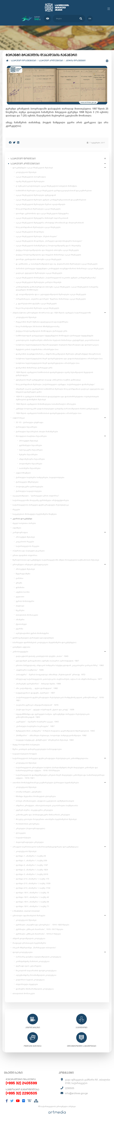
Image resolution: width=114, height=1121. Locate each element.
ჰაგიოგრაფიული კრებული (30, 842)
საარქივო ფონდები (23, 158)
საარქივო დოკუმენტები (23, 60)
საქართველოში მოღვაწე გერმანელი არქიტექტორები (41, 500)
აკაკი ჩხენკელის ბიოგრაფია (31, 177)
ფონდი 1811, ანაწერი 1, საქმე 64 (32, 902)
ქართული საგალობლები (29, 491)
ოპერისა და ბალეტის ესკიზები (29, 551)
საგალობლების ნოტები (25, 754)
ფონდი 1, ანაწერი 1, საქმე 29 (31, 856)
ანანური (20, 619)
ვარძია (19, 578)
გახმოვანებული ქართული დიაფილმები (33, 638)
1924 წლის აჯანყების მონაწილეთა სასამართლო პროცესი (46, 404)
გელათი (20, 596)
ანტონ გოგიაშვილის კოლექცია (29, 938)
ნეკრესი (20, 610)
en (90, 18)
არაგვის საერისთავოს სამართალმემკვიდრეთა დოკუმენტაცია (45, 847)
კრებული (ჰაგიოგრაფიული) (30, 828)
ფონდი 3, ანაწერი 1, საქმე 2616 (32, 874)
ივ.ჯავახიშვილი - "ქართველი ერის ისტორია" (36, 496)
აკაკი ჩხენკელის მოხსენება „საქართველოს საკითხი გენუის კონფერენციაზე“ (56, 278)
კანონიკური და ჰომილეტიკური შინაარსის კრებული (43, 815)
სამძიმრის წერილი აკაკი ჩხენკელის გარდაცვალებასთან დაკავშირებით (54, 190)
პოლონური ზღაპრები (30, 464)
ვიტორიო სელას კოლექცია (30, 980)
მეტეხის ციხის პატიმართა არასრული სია (37, 349)
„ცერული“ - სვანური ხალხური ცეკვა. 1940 (37, 722)
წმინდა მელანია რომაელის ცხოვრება (36, 796)
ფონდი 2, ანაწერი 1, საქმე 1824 (32, 870)
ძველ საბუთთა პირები (24, 523)
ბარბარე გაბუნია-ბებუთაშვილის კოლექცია (38, 957)
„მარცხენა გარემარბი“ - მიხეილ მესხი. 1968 (38, 684)
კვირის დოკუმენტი (76, 60)
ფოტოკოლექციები (23, 952)
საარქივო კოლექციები (51, 60)
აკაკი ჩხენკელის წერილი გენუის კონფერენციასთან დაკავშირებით (51, 200)
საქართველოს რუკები (27, 546)
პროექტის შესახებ (28, 441)
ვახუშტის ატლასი (21, 647)
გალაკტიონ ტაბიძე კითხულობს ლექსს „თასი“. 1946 (42, 656)
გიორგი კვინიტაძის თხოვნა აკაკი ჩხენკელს (38, 259)
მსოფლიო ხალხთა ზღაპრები (31, 436)
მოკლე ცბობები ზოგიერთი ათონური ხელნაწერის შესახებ (46, 819)
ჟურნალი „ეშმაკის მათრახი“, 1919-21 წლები (38, 934)
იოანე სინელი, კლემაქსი (29, 792)
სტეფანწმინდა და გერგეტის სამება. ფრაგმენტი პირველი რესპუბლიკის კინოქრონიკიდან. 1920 (53, 715)
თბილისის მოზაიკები (27, 615)
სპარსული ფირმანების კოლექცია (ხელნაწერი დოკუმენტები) (44, 642)
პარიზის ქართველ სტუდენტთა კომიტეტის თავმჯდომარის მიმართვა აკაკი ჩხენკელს (60, 268)
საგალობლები (23, 837)
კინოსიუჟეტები (20, 651)
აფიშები (17, 528)
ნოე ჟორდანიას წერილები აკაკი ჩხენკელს (38, 209)
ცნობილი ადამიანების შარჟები (29, 915)
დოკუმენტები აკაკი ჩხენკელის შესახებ (33, 168)
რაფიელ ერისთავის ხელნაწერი (29, 943)
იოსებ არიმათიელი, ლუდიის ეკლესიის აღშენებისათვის (45, 801)
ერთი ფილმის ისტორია (25, 555)
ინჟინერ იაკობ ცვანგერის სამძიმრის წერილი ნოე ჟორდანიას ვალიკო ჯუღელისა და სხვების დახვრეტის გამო (60, 390)
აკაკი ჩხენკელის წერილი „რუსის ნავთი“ (36, 236)
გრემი (19, 583)
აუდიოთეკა (19, 418)
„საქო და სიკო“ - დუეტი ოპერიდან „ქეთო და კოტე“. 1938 (45, 709)
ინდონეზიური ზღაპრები (32, 459)
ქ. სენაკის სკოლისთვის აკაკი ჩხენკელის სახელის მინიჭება (46, 186)
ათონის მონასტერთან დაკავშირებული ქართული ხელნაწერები (46, 782)
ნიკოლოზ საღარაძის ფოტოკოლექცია (36, 970)
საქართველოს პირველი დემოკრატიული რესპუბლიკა (41, 505)
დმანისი (20, 587)
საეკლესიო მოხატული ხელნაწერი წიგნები (35, 514)
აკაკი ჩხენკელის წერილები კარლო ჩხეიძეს (38, 282)
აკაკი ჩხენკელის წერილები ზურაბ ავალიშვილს (40, 204)
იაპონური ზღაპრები (30, 468)
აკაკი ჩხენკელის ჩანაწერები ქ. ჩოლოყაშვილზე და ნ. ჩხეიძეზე (48, 245)
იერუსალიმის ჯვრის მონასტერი (32, 633)
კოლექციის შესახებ (26, 172)
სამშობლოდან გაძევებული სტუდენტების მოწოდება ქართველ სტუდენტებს (54, 335)
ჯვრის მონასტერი (25, 601)
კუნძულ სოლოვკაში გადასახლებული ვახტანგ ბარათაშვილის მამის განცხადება (57, 409)
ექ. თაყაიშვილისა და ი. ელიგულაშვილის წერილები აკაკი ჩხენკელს (51, 294)
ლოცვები (21, 833)
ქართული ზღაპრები (26, 427)
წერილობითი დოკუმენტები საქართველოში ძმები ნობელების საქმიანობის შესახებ (56, 560)
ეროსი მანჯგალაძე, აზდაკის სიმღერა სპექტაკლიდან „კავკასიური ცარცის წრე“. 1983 (60, 665)
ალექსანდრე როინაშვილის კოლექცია (36, 975)
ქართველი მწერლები (27, 482)
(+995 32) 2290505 (21, 1093)
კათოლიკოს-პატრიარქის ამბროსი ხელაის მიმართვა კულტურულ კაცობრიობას (57, 340)
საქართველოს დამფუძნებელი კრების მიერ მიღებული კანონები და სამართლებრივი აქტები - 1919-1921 (60, 776)
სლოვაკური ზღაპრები (31, 450)
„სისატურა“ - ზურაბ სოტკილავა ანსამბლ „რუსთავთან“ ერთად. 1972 (50, 674)
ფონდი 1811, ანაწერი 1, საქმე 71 (32, 906)
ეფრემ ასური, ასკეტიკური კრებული (34, 810)
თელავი (20, 606)
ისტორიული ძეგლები (27, 984)
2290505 (69, 1088)
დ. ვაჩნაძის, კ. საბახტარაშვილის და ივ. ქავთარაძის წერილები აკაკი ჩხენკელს (57, 264)
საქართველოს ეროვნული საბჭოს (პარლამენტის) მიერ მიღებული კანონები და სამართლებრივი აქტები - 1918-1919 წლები (57, 769)
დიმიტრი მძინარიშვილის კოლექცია (35, 989)
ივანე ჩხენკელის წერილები (30, 181)
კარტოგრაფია (20, 532)
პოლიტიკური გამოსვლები (29, 486)
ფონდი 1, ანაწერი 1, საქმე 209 (31, 860)
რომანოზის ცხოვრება (27, 824)
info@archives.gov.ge (76, 1093)
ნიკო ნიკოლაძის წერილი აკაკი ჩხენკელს (37, 308)
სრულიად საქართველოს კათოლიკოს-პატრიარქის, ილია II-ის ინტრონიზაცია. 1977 (59, 679)
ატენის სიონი (23, 592)
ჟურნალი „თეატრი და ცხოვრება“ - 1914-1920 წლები (42, 925)
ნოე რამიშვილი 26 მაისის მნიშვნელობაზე (37, 326)
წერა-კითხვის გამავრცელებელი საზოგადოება (37, 749)
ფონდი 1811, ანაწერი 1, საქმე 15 (32, 892)
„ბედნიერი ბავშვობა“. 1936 (29, 670)
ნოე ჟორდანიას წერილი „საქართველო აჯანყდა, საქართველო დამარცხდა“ (55, 384)
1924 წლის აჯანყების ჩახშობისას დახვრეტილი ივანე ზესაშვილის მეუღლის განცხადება (54, 373)
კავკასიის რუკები (25, 541)
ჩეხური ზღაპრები (28, 454)
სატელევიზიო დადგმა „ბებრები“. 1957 (35, 693)
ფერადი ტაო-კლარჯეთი (28, 966)
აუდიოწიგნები (23, 473)
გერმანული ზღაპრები (30, 445)
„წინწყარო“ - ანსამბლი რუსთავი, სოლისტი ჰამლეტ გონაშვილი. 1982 (51, 735)
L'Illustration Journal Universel (26, 911)
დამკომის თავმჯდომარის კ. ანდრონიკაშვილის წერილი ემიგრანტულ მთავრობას (58, 354)
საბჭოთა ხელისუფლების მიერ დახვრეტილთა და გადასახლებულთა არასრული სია (59, 358)
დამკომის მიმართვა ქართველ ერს (34, 368)
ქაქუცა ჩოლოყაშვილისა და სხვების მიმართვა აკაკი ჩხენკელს (48, 255)
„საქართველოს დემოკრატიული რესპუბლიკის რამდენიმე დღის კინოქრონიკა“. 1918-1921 (60, 699)
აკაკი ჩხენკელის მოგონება (30, 232)
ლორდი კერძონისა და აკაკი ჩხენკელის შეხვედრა (42, 213)
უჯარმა (19, 629)
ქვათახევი (21, 624)
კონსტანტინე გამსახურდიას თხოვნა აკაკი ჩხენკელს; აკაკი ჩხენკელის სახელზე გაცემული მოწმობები (57, 288)
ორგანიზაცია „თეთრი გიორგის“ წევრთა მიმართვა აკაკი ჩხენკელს (51, 299)
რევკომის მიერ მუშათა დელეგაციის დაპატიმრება (42, 322)
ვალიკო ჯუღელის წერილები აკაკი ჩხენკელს (39, 273)
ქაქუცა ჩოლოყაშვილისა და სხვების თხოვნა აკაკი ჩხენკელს (47, 250)
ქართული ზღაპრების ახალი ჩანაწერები (37, 431)
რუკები (16, 509)
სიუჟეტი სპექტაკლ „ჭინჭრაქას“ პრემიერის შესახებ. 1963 (45, 740)
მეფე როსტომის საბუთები (26, 744)
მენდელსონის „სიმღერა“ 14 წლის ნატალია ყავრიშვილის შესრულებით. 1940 (55, 731)
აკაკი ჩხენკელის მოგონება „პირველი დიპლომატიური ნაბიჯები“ (49, 241)
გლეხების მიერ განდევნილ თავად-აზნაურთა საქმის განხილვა (48, 380)
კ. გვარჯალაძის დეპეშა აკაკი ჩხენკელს (36, 303)
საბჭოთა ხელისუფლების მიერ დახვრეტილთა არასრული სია (47, 363)
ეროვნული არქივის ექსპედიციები (30, 564)
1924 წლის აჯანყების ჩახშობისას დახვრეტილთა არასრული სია (48, 413)
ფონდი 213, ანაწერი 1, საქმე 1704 (33, 888)
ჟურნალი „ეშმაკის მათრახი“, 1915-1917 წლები (39, 929)
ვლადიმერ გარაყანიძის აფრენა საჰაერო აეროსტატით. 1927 (47, 661)
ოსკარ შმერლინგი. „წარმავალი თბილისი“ (34, 947)
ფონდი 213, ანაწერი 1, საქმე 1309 (33, 883)
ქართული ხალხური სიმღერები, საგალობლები (40, 477)
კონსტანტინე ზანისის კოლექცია (33, 961)
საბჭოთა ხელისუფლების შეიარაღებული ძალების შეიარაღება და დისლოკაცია (57, 345)
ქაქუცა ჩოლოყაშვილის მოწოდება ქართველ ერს (41, 331)
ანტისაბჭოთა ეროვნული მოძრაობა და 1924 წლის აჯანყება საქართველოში (52, 313)
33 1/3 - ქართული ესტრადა (29, 422)
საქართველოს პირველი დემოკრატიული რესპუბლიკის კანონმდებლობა (50, 758)
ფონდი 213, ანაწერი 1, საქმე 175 (32, 879)
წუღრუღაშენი (23, 574)
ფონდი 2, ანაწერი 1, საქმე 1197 (32, 865)
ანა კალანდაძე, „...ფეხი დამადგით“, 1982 (37, 688)
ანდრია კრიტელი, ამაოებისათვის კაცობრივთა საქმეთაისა (47, 805)
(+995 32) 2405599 (21, 1083)
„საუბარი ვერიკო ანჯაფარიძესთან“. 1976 (37, 705)
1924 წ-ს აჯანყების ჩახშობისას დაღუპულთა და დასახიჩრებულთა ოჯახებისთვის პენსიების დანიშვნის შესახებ (57, 398)
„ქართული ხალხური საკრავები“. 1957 (35, 726)
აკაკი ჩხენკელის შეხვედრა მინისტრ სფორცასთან (42, 218)
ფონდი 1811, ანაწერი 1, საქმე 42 (32, 897)
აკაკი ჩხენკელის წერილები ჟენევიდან (36, 195)
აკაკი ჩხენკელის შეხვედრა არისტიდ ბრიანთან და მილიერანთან (50, 223)
